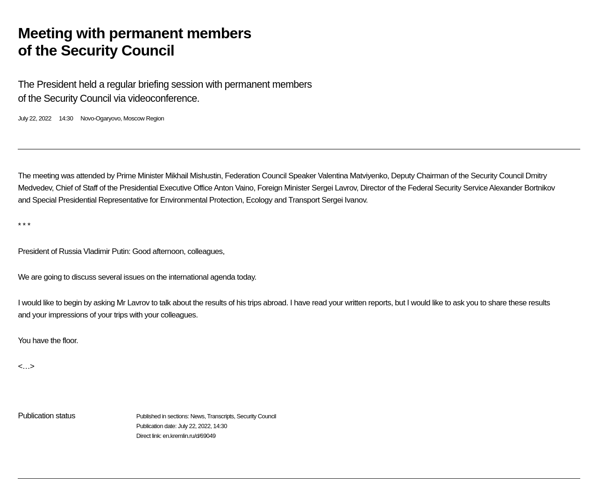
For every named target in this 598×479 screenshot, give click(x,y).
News (197, 416)
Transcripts (220, 416)
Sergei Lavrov (334, 187)
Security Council (256, 416)
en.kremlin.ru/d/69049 (189, 435)
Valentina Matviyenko (352, 175)
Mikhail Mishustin (193, 175)
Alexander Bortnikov (522, 187)
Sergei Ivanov (343, 200)
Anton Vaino (234, 187)
